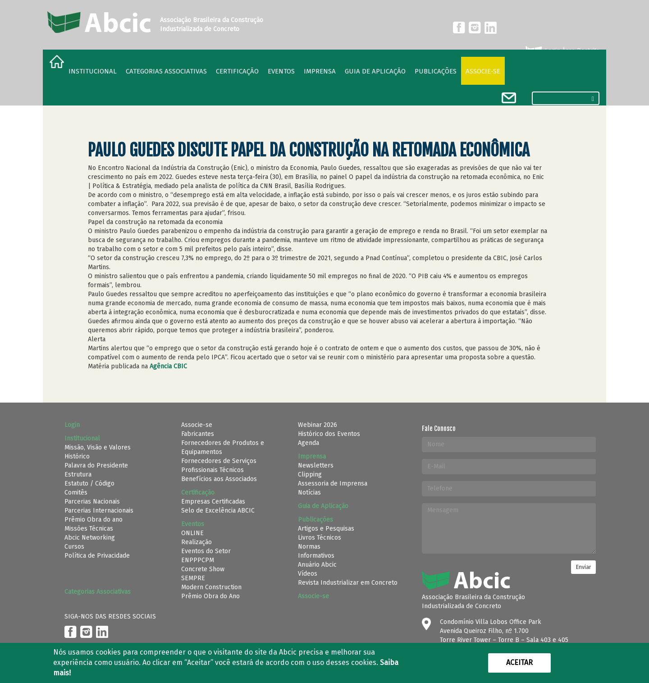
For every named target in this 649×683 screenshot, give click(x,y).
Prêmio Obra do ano (93, 519)
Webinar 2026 (317, 425)
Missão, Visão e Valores (97, 447)
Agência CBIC (168, 366)
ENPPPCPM (197, 560)
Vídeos (307, 574)
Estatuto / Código (89, 483)
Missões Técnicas (88, 528)
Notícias (309, 492)
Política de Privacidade (97, 555)
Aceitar (519, 662)
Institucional (93, 71)
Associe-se (483, 71)
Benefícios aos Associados (219, 479)
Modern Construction (211, 587)
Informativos (316, 555)
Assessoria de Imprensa (332, 483)
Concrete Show (202, 569)
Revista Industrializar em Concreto (348, 583)
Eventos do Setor (206, 551)
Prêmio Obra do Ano (210, 596)
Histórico (77, 456)
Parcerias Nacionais (92, 501)
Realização (196, 542)
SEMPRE (193, 578)
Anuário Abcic (317, 564)
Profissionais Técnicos (212, 470)
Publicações (436, 71)
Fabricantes (197, 434)
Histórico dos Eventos (329, 434)
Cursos (74, 546)
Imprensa (320, 71)
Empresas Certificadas (213, 501)
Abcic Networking (89, 537)
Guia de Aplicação (375, 71)
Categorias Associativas (166, 71)
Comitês (75, 492)
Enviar (583, 567)
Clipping (310, 474)
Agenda (308, 443)
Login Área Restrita (561, 51)
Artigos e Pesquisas (326, 528)
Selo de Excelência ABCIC (218, 510)
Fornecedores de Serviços (218, 461)
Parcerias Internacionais (98, 510)
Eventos (281, 71)
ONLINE (192, 533)
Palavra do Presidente (96, 465)
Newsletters (316, 465)
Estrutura (77, 474)
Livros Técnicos (319, 537)
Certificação (237, 71)
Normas (309, 546)
